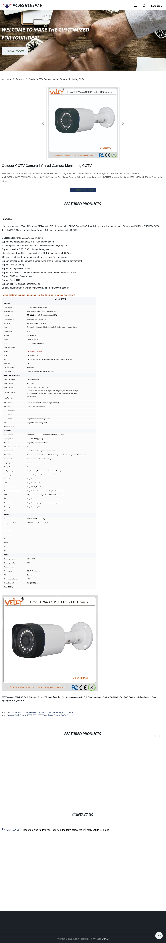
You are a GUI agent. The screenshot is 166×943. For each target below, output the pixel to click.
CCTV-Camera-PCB (10, 697)
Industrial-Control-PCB (104, 697)
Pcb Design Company (71, 697)
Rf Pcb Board (87, 697)
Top (159, 935)
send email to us (83, 190)
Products (20, 79)
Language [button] (156, 6)
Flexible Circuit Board (33, 697)
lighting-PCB (7, 700)
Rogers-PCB (18, 700)
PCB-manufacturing (52, 697)
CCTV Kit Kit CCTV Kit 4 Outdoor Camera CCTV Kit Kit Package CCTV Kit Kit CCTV (44, 712)
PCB (21, 697)
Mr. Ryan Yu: (11, 874)
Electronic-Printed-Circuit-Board (143, 697)
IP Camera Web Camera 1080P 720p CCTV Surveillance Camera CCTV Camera (39, 715)
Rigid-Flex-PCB (121, 697)
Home (8, 79)
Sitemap (105, 939)
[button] (136, 6)
